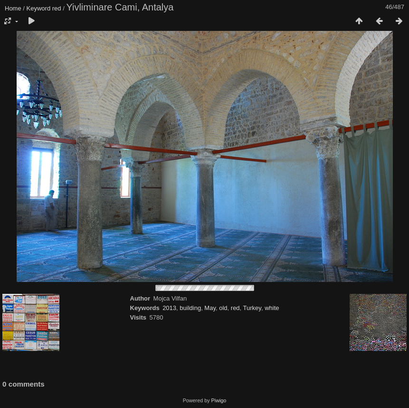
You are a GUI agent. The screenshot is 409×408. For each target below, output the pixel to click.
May (210, 307)
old (223, 307)
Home (13, 8)
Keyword (39, 8)
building (190, 307)
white (272, 307)
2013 (169, 307)
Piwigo (219, 400)
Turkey (252, 307)
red (56, 8)
